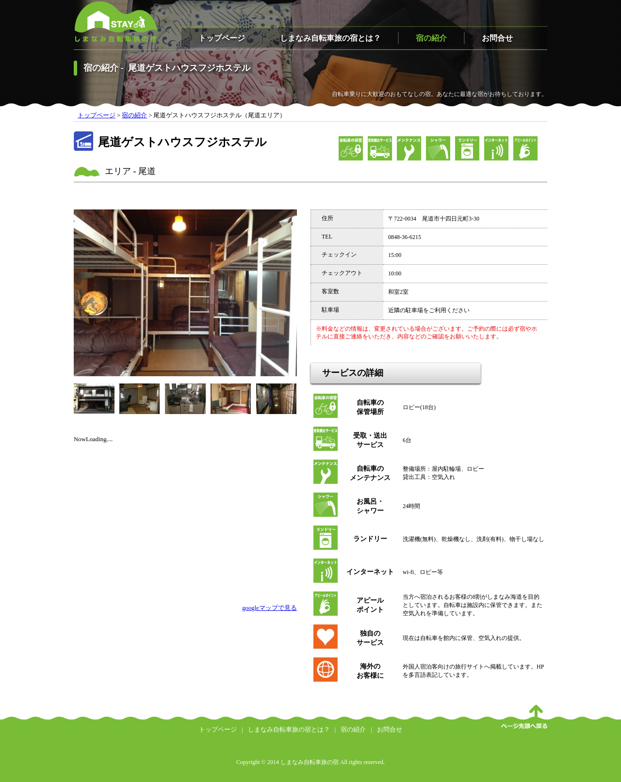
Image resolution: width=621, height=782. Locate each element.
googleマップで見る (269, 608)
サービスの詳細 (352, 373)
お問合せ (497, 38)
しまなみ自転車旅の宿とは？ (330, 38)
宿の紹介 (431, 38)
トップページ (221, 38)
